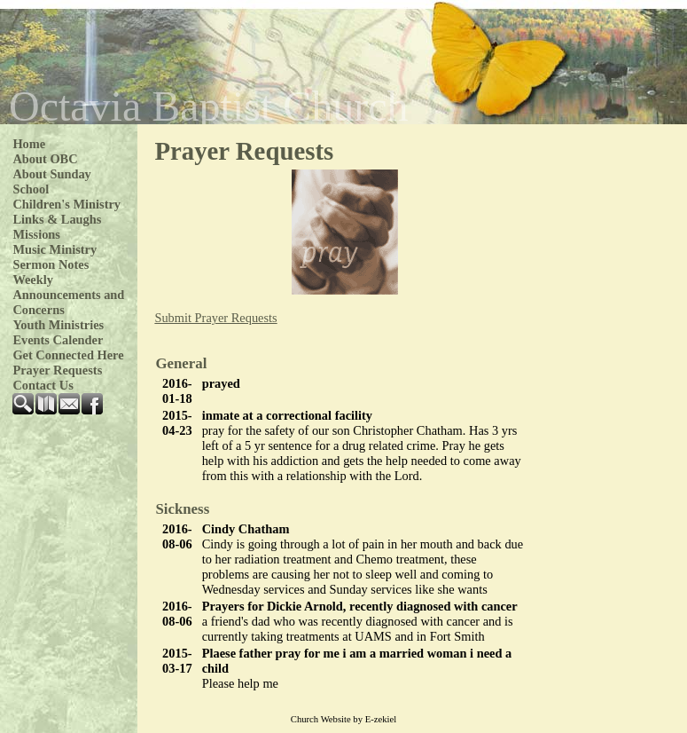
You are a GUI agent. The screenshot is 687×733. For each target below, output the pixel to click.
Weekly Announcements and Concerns (68, 294)
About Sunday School (51, 181)
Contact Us (42, 385)
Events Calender (57, 340)
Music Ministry (54, 249)
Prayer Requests (57, 370)
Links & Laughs (56, 219)
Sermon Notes (50, 264)
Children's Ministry (66, 204)
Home (28, 144)
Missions (36, 234)
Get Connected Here (67, 355)
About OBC (44, 159)
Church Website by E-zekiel (343, 719)
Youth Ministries (58, 325)
